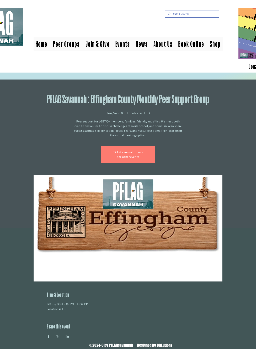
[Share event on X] (58, 336)
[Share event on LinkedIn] (67, 336)
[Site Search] (192, 14)
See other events (128, 157)
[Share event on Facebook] (48, 336)
